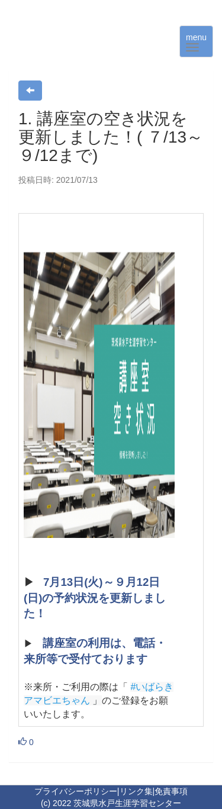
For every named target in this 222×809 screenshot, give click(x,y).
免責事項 (171, 791)
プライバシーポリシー (75, 791)
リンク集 (136, 791)
